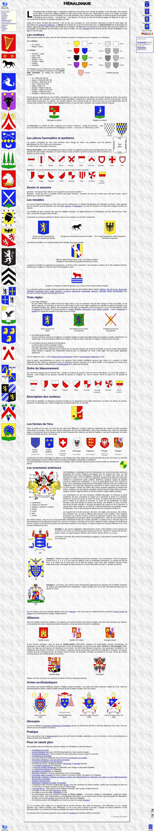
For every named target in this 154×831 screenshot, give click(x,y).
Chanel (71, 309)
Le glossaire (141, 42)
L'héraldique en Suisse (40, 750)
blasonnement (52, 736)
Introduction (6, 12)
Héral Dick (36, 773)
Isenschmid (75, 291)
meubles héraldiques (42, 765)
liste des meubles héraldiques (45, 767)
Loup (94, 309)
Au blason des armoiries (41, 781)
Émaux (4, 13)
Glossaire (86, 800)
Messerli (94, 291)
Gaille (52, 291)
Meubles (4, 17)
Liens (3, 30)
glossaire (86, 29)
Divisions (5, 15)
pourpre (35, 311)
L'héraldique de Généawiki (42, 756)
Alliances (5, 25)
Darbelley (78, 309)
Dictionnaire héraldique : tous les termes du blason (51, 760)
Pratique (4, 29)
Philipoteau (57, 792)
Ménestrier (57, 790)
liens (28, 31)
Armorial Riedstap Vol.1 (40, 752)
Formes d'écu (6, 22)
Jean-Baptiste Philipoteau (89, 357)
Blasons (68, 206)
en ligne (51, 798)
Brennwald (123, 289)
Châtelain (30, 291)
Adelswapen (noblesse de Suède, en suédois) (49, 783)
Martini (99, 309)
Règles (4, 18)
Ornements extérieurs (9, 23)
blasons (37, 309)
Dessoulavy (87, 309)
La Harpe (66, 291)
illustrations (141, 48)
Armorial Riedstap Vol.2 (40, 754)
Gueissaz (58, 291)
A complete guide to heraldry (42, 775)
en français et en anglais (78, 758)
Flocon (66, 785)
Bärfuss (103, 289)
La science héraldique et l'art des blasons (47, 762)
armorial (73, 813)
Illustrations (78, 206)
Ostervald (102, 291)
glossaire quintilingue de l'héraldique (57, 726)
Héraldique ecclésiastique (41, 771)
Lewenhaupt (85, 291)
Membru (106, 309)
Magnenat (121, 309)
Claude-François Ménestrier (61, 357)
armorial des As (39, 788)
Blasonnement (6, 20)
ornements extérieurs (47, 25)
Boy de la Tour (112, 289)
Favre (46, 291)
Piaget (109, 291)
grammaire (67, 764)
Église (4, 27)
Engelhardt (39, 291)
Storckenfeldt (118, 291)
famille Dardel (63, 364)
